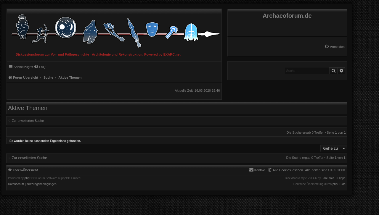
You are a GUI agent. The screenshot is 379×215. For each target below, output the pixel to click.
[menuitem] (335, 46)
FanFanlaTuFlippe (334, 178)
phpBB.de (339, 184)
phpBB (29, 178)
